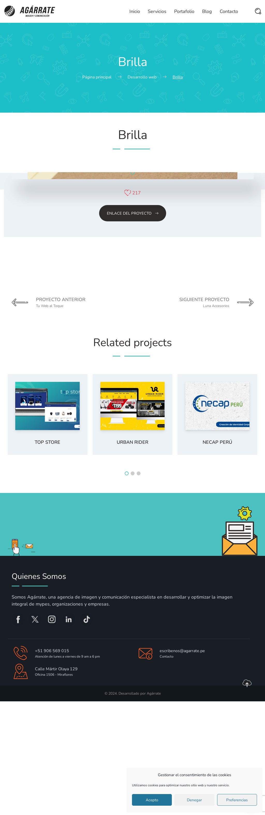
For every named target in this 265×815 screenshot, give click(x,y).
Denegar (194, 800)
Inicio (134, 11)
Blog (207, 11)
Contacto (229, 11)
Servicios (157, 11)
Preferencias (237, 800)
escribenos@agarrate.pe (182, 764)
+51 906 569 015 (52, 764)
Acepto (152, 800)
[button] (133, 286)
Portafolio (184, 11)
